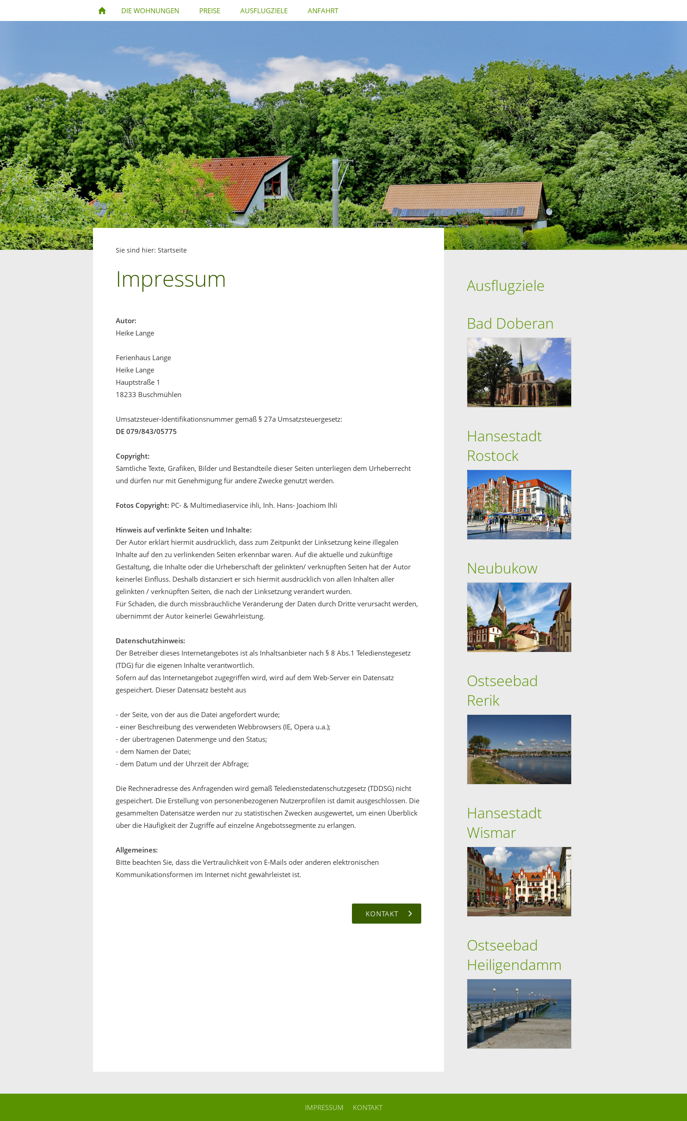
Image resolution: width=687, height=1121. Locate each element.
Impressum (324, 1107)
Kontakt (367, 1107)
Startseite (172, 250)
